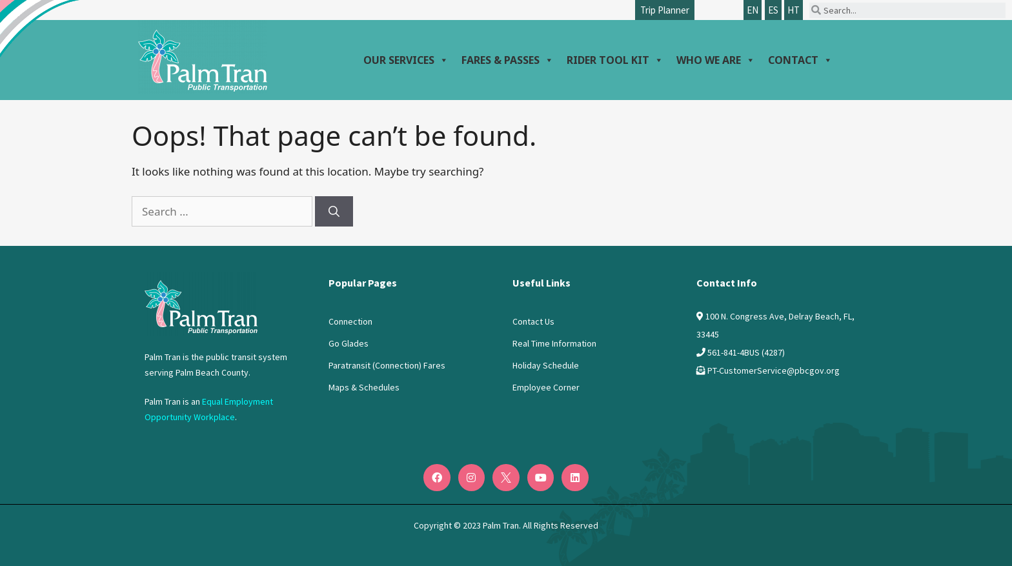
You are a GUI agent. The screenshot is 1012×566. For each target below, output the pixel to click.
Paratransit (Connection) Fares (387, 365)
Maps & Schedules (364, 387)
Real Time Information (554, 343)
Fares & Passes (507, 60)
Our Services (406, 60)
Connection (350, 321)
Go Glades (349, 343)
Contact (800, 60)
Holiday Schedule (545, 365)
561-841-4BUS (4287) (746, 352)
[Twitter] (506, 477)
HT (793, 10)
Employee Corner (546, 387)
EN (752, 10)
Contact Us (533, 321)
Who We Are (715, 60)
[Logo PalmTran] (201, 304)
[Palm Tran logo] (202, 57)
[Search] (334, 211)
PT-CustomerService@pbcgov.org (773, 370)
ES (773, 10)
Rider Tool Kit (615, 60)
